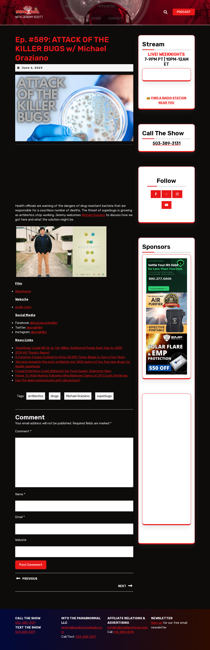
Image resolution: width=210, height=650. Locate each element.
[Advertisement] (161, 451)
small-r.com (23, 300)
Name (20, 486)
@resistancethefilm (43, 315)
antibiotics (35, 388)
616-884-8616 (124, 624)
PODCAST (186, 8)
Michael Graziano (93, 207)
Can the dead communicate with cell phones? (47, 373)
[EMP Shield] (166, 346)
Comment (23, 424)
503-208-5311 (25, 624)
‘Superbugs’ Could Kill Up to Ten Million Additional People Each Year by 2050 (68, 340)
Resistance (23, 284)
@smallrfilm (35, 320)
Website (20, 532)
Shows (81, 4)
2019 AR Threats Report (32, 345)
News (115, 4)
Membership (133, 4)
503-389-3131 (25, 615)
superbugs (104, 388)
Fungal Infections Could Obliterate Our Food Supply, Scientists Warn (63, 363)
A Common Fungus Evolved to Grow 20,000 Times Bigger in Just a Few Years (70, 350)
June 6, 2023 (32, 60)
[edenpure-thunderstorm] (166, 305)
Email (20, 509)
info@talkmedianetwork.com (127, 620)
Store (68, 13)
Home (67, 4)
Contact (84, 13)
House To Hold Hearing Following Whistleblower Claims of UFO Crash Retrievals (71, 368)
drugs (55, 388)
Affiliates (98, 4)
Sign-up (156, 615)
